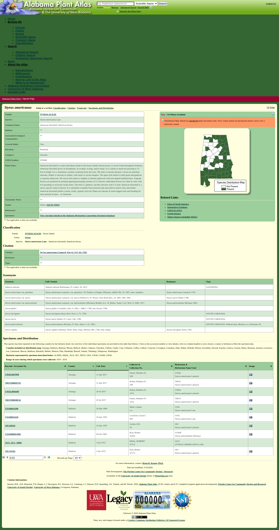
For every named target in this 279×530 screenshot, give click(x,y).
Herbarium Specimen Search (34, 58)
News (11, 61)
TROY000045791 (13, 383)
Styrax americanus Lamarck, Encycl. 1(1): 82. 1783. (63, 252)
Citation (71, 108)
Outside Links (17, 92)
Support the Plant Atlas (130, 11)
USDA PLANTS (174, 210)
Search (107, 7)
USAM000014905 (13, 434)
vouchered (193, 121)
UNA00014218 (11, 417)
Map (163, 114)
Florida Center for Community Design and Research (242, 484)
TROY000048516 (13, 400)
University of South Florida (133, 476)
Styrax (28, 237)
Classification (24, 43)
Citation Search (25, 55)
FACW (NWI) (53, 205)
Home (11, 18)
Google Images (174, 213)
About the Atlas (18, 64)
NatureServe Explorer (177, 207)
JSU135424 (10, 451)
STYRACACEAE (48, 114)
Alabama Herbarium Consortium (28, 85)
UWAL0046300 (12, 391)
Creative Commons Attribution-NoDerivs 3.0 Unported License (156, 520)
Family (20, 30)
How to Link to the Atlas (31, 79)
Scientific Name (26, 37)
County (20, 27)
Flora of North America (178, 204)
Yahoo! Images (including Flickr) (182, 217)
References (23, 73)
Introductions (24, 70)
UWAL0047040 (12, 374)
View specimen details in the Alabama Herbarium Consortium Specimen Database (77, 215)
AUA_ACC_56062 (13, 442)
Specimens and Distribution (101, 108)
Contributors (24, 76)
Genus (20, 33)
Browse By (15, 21)
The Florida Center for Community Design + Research (148, 471)
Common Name (25, 40)
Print (272, 107)
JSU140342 (10, 425)
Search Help (143, 7)
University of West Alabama (25, 88)
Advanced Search (128, 7)
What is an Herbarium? (30, 82)
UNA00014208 (11, 408)
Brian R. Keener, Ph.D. (152, 463)
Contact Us (271, 3)
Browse (115, 7)
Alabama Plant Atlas (11, 98)
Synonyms (81, 108)
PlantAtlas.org (161, 476)
